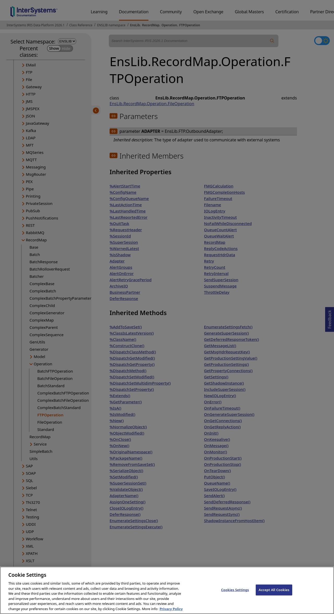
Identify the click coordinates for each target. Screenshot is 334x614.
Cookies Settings (235, 594)
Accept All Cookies (274, 594)
